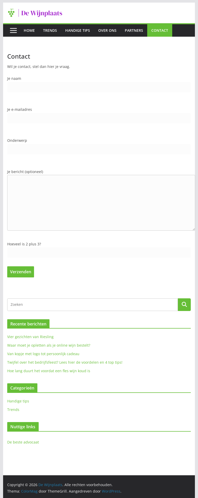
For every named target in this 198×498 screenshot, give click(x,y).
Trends (50, 30)
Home (29, 30)
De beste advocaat (23, 442)
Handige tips (77, 30)
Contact (159, 30)
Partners (134, 30)
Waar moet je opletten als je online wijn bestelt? (48, 345)
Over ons (107, 30)
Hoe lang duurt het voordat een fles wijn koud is (48, 370)
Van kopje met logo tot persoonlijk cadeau (43, 353)
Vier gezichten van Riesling (30, 336)
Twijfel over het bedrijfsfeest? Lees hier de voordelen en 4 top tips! (64, 362)
